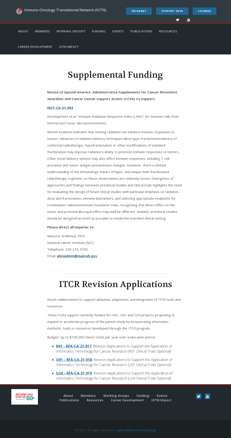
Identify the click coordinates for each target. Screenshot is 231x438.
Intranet (139, 11)
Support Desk (172, 11)
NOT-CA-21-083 (60, 107)
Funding (99, 31)
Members (42, 31)
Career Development (35, 47)
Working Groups (71, 31)
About (23, 31)
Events (118, 31)
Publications (142, 31)
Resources (168, 31)
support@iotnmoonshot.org (136, 430)
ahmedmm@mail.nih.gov (77, 256)
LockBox (204, 11)
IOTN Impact (69, 47)
